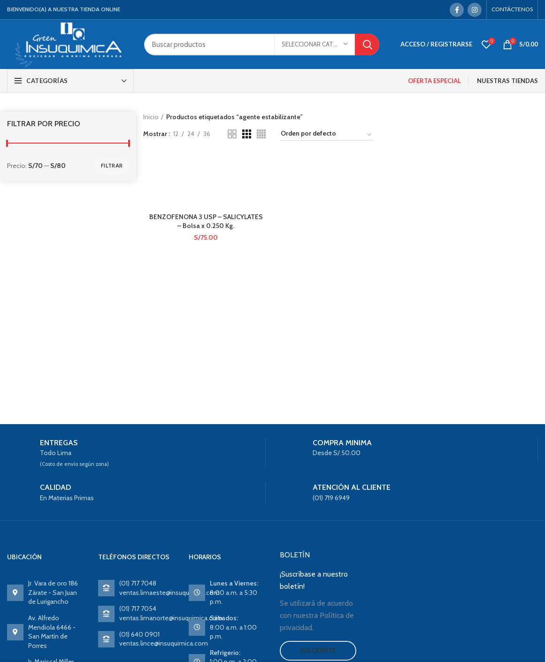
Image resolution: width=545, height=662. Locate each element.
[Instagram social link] (475, 10)
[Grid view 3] (246, 133)
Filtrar (112, 165)
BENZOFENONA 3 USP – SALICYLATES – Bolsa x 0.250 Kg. (206, 221)
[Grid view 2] (232, 133)
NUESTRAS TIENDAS (507, 80)
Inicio (151, 117)
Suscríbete (318, 650)
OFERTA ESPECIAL (434, 80)
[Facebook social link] (457, 10)
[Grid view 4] (261, 133)
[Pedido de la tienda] (327, 135)
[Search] (261, 44)
